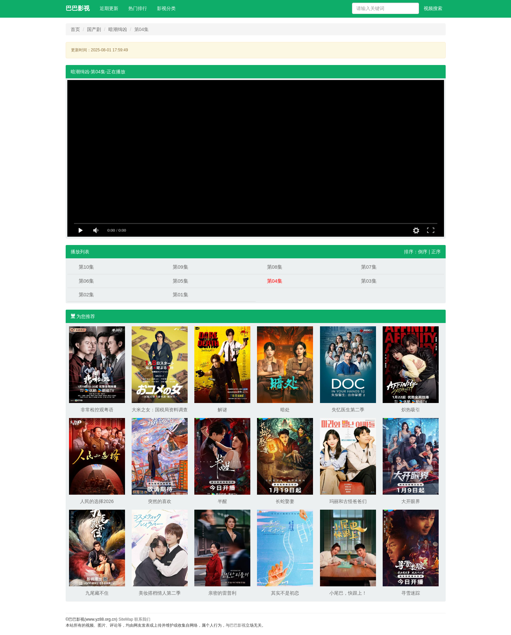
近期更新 (109, 8)
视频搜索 (433, 8)
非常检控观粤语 (97, 409)
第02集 (86, 294)
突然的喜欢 (159, 501)
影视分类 (166, 8)
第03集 (369, 281)
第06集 (86, 281)
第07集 (369, 267)
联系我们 (142, 619)
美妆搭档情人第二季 (160, 593)
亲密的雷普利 (222, 593)
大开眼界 (410, 501)
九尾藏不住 (97, 593)
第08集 (275, 267)
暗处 (285, 409)
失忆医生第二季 (348, 409)
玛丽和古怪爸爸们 (348, 501)
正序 (436, 251)
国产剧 (94, 29)
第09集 (180, 267)
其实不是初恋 (285, 593)
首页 (75, 29)
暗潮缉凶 (117, 29)
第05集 (180, 281)
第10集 (86, 267)
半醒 (222, 501)
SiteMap (125, 619)
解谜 (222, 409)
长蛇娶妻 (285, 501)
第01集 (180, 294)
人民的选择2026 (97, 501)
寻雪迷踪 (410, 593)
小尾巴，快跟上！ (348, 593)
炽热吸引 (410, 409)
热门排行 (137, 8)
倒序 (422, 251)
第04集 (275, 281)
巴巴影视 (78, 8)
